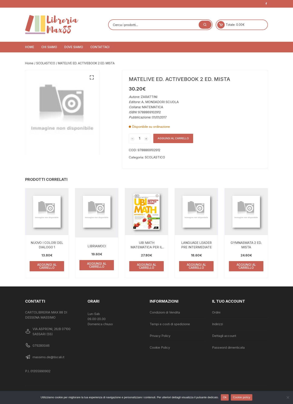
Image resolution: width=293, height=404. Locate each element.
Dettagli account (224, 336)
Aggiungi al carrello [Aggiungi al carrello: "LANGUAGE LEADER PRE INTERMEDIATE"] (196, 266)
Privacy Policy (160, 336)
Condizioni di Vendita (165, 312)
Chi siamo (49, 47)
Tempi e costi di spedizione (170, 324)
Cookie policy (241, 397)
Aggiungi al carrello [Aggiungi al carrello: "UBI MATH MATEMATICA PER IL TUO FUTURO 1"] (146, 266)
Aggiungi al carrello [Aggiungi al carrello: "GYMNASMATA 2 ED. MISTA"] (246, 266)
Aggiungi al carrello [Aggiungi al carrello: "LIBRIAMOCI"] (96, 265)
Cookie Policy (160, 347)
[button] (92, 77)
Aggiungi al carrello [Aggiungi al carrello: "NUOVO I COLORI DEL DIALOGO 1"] (47, 266)
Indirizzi (217, 324)
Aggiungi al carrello (173, 138)
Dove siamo (73, 47)
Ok (225, 397)
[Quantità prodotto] (139, 138)
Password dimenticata (228, 347)
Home (29, 47)
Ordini (216, 312)
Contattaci (99, 47)
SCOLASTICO (45, 63)
